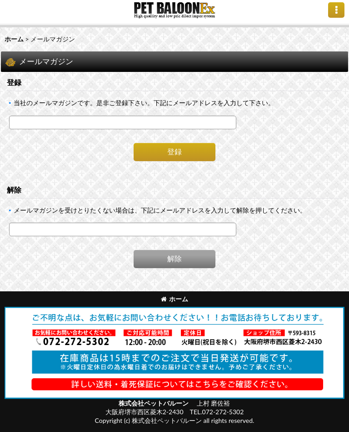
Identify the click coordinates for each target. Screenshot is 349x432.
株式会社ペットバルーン (154, 403)
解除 (14, 189)
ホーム (174, 299)
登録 (14, 82)
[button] (336, 10)
